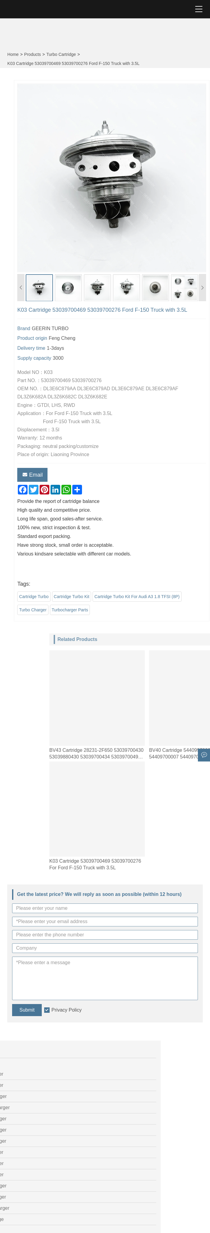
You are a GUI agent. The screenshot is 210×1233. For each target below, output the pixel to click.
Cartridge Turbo (94, 596)
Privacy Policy (66, 1009)
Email (92, 475)
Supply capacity (94, 358)
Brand (83, 328)
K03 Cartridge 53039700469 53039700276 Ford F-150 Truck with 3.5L (73, 63)
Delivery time (91, 348)
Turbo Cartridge (61, 54)
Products (32, 54)
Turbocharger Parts (130, 609)
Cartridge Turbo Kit (131, 596)
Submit (26, 1009)
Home (12, 54)
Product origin (92, 338)
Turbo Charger (93, 609)
